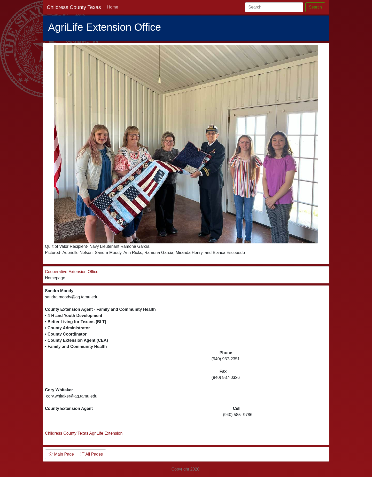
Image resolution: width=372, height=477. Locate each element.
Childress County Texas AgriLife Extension (83, 433)
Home (112, 7)
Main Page (61, 454)
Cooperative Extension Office (71, 271)
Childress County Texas (74, 7)
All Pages (91, 454)
